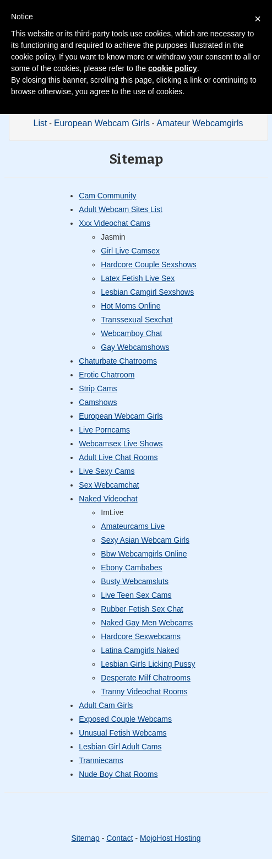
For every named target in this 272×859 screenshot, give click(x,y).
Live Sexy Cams (106, 471)
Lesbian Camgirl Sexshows (147, 292)
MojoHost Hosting (170, 838)
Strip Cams (98, 388)
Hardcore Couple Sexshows (149, 264)
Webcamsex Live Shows (120, 443)
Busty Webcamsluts (134, 581)
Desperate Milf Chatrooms (146, 677)
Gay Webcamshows (135, 347)
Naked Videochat (108, 498)
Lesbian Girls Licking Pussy (148, 664)
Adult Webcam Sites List (120, 209)
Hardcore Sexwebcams (141, 636)
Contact (119, 838)
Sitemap (85, 838)
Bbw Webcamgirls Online (144, 553)
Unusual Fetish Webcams (122, 732)
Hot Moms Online (130, 305)
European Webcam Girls (102, 123)
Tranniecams (101, 760)
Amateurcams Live (133, 526)
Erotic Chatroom (106, 374)
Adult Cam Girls (106, 705)
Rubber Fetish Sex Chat (142, 608)
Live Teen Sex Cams (136, 595)
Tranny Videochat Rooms (144, 691)
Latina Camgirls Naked (140, 650)
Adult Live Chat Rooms (118, 457)
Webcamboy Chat (131, 333)
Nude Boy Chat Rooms (118, 774)
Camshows (98, 402)
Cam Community (107, 195)
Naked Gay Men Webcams (147, 622)
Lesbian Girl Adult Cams (120, 746)
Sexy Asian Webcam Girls (145, 540)
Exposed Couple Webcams (125, 719)
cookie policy (172, 68)
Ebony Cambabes (131, 567)
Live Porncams (104, 429)
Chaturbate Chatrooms (118, 360)
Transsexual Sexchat (136, 319)
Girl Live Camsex (130, 250)
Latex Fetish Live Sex (138, 278)
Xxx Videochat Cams (114, 223)
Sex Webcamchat (109, 484)
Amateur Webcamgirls (199, 123)
